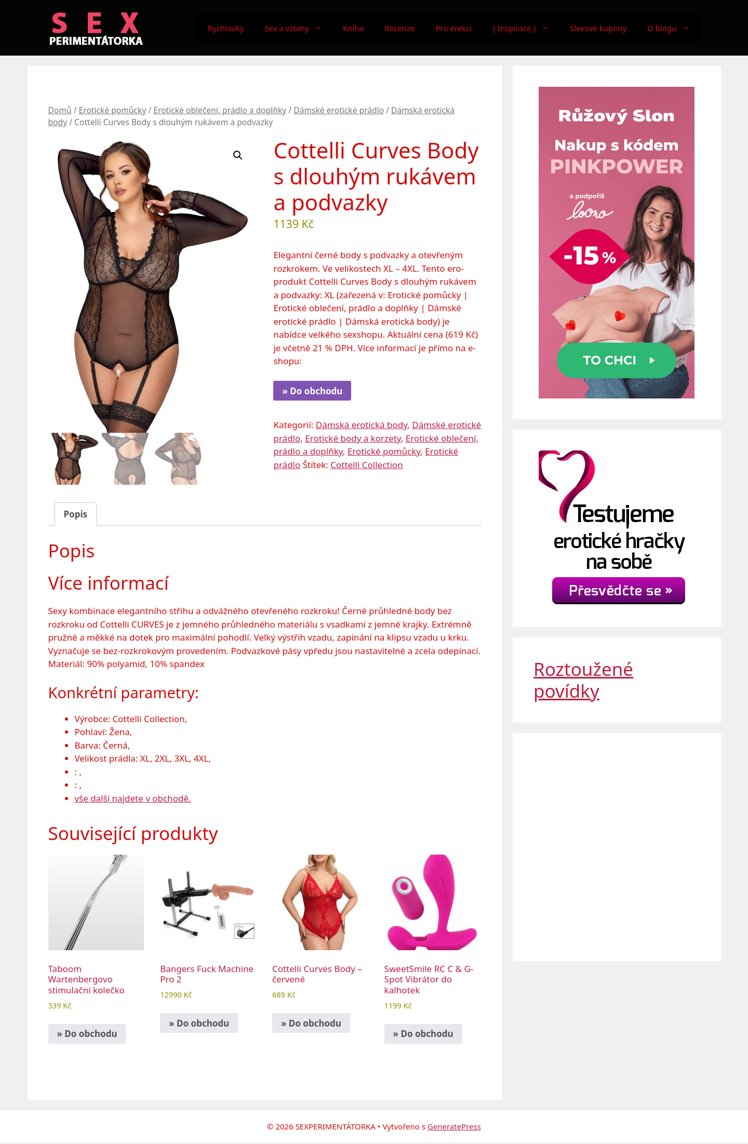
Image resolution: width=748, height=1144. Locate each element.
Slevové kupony (598, 28)
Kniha (353, 28)
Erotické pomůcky (112, 110)
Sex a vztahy (298, 28)
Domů (60, 110)
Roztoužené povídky (583, 680)
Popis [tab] (76, 515)
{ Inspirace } (525, 28)
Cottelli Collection (366, 465)
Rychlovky (226, 28)
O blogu (673, 28)
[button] (238, 155)
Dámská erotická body (361, 425)
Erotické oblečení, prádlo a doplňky (219, 110)
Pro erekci (453, 28)
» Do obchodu (312, 391)
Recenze (399, 28)
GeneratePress (454, 1127)
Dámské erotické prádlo (338, 110)
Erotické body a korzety (353, 438)
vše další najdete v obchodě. (133, 800)
